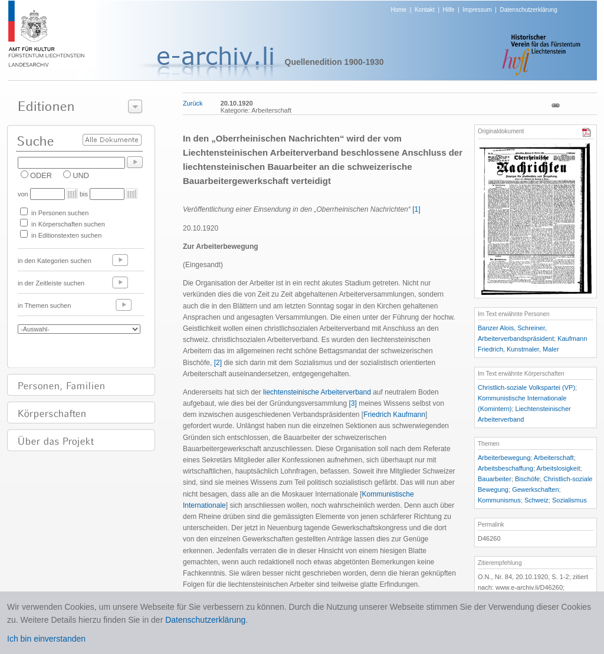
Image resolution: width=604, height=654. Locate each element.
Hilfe (449, 9)
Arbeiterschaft (554, 457)
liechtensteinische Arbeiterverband (317, 392)
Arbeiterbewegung (504, 457)
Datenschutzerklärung (528, 9)
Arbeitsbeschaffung (505, 468)
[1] (416, 209)
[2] (218, 363)
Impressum (476, 9)
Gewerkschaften (535, 489)
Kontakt (425, 9)
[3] (353, 403)
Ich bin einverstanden (46, 638)
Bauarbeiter (494, 478)
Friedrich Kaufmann (394, 414)
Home (399, 9)
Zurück (193, 103)
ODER (41, 175)
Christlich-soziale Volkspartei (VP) (526, 387)
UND (81, 175)
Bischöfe (527, 478)
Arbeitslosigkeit (558, 468)
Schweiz (536, 500)
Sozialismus (569, 500)
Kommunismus (499, 500)
